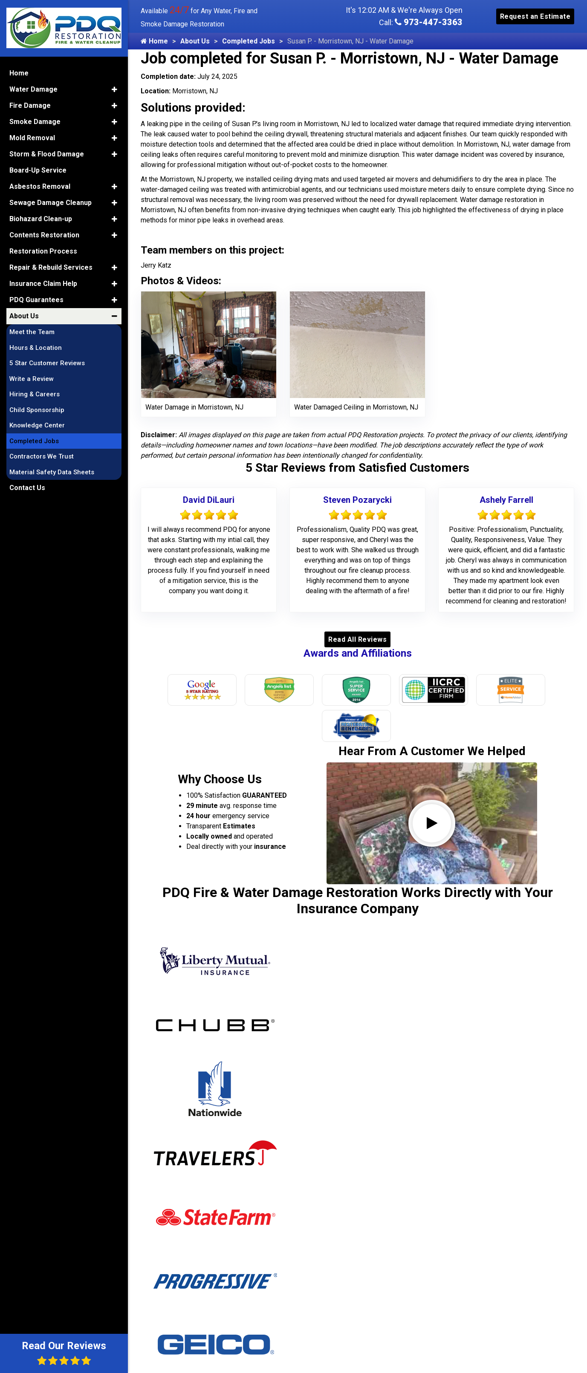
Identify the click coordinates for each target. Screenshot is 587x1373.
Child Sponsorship (36, 408)
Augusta (173, 1319)
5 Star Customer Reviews (47, 362)
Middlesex (274, 1261)
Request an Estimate (535, 16)
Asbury (171, 1304)
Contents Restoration (44, 234)
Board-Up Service (38, 169)
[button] (114, 88)
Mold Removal (32, 137)
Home (154, 41)
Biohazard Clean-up (40, 217)
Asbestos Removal (39, 185)
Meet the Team (32, 331)
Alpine (169, 1261)
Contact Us (27, 486)
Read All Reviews (357, 639)
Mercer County (281, 1232)
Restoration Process (43, 250)
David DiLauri (208, 500)
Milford (269, 1304)
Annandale (176, 1290)
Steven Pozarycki (357, 500)
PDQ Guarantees (36, 298)
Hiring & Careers (34, 393)
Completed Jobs (248, 41)
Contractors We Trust (41, 455)
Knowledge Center (37, 424)
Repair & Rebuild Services (51, 266)
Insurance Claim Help (43, 282)
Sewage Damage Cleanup (50, 201)
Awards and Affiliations (358, 653)
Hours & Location (35, 346)
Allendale (174, 1246)
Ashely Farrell (506, 500)
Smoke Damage (35, 120)
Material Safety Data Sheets (51, 471)
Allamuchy (176, 1232)
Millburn (270, 1319)
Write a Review (31, 377)
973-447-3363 (429, 22)
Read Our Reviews (64, 1353)
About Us (195, 41)
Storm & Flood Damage (46, 153)
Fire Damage (30, 104)
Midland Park (278, 1290)
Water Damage (33, 88)
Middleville (274, 1275)
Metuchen (273, 1246)
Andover (173, 1275)
